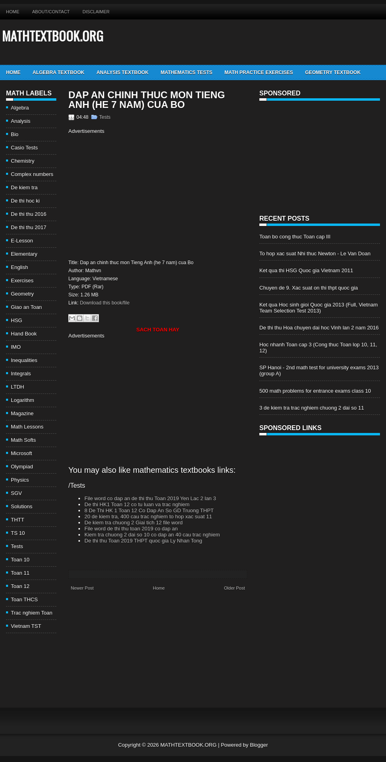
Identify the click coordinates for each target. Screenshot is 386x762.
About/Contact (51, 11)
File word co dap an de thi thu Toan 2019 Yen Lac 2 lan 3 (150, 498)
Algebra (20, 108)
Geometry (22, 294)
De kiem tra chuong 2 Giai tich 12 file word (133, 523)
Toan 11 (20, 573)
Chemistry (23, 161)
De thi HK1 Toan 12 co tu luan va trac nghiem (136, 504)
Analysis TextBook (122, 72)
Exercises (22, 280)
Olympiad (22, 467)
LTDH (17, 387)
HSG (16, 320)
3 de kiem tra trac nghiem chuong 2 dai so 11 (311, 408)
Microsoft (21, 453)
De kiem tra (24, 187)
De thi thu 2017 (28, 227)
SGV (16, 493)
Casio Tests (24, 148)
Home (12, 11)
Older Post (234, 588)
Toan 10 (20, 560)
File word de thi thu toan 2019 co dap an (131, 529)
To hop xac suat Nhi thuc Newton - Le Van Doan (315, 254)
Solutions (21, 506)
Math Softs (23, 440)
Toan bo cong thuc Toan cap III (295, 237)
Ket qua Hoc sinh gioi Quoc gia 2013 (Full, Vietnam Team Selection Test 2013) (318, 308)
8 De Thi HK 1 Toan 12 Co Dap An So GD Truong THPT (149, 510)
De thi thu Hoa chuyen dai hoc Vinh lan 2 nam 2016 (319, 328)
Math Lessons (27, 427)
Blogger (259, 745)
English (19, 267)
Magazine (22, 413)
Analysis (20, 121)
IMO (16, 347)
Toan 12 (20, 586)
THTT (17, 520)
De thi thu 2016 (28, 214)
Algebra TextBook (58, 72)
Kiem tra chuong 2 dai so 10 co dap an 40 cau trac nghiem (152, 535)
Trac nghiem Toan (31, 613)
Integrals (21, 374)
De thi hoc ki (25, 201)
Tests (17, 546)
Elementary (24, 254)
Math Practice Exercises (258, 72)
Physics (20, 480)
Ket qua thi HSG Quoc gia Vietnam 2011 (306, 270)
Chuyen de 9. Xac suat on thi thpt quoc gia (308, 288)
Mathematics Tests (186, 72)
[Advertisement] (135, 195)
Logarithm (22, 400)
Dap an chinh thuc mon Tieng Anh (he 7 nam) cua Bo (146, 100)
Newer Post (82, 588)
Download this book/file (104, 303)
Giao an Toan (26, 307)
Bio (14, 134)
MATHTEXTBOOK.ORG (52, 35)
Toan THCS (24, 599)
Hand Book (24, 334)
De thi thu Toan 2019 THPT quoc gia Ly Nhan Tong (143, 541)
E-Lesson (22, 241)
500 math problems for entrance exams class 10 (315, 391)
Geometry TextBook (333, 72)
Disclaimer (95, 11)
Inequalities (24, 360)
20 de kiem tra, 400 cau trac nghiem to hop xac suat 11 (148, 517)
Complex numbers (32, 174)
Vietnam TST (26, 626)
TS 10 (18, 533)
